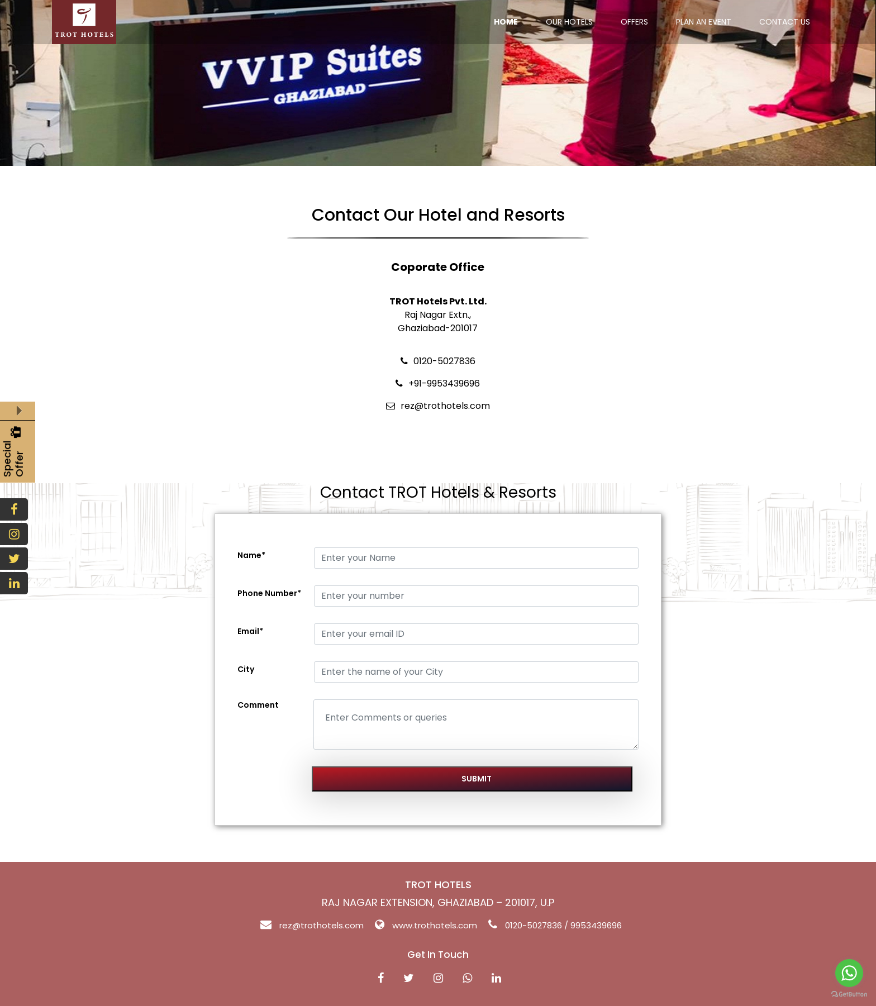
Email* (250, 631)
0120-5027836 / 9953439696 (563, 925)
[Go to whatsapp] (849, 973)
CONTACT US (784, 21)
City (245, 669)
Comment (258, 705)
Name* (251, 555)
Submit (476, 778)
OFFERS (634, 21)
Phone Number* (269, 593)
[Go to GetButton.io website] (849, 994)
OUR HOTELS (569, 21)
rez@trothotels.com (321, 925)
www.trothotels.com (434, 925)
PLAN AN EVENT (703, 21)
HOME (506, 21)
